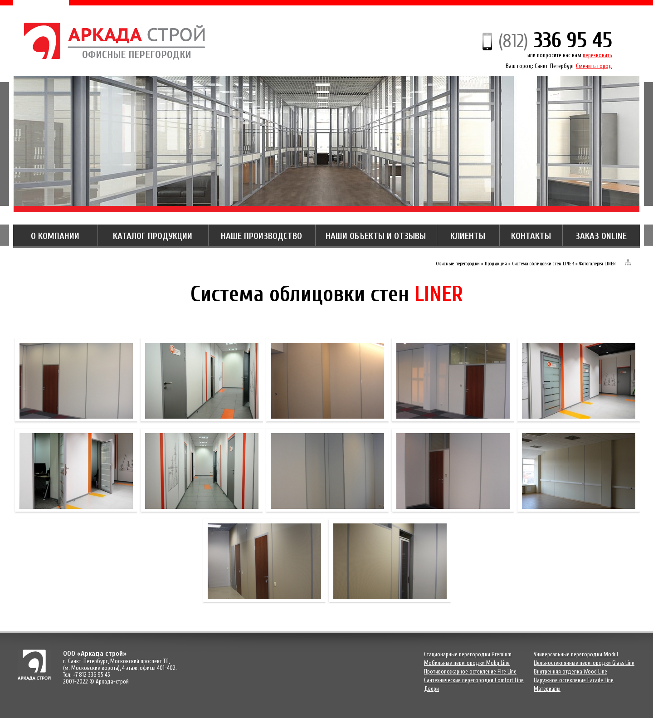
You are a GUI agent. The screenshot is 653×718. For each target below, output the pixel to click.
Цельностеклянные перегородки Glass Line (584, 662)
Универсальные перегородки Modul (576, 654)
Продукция (496, 264)
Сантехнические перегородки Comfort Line (474, 680)
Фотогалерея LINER (597, 264)
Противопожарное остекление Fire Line (470, 671)
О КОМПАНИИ (55, 236)
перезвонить (597, 55)
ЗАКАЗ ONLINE (601, 236)
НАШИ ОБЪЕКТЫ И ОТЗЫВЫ (376, 236)
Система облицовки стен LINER (543, 264)
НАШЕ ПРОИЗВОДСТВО (261, 236)
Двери (431, 688)
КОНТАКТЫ (531, 236)
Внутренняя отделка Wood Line (570, 671)
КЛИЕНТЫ (467, 236)
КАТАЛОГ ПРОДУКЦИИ (152, 236)
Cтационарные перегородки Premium (468, 654)
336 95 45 (555, 40)
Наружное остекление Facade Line (574, 680)
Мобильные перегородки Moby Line (467, 662)
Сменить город (594, 66)
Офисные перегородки (458, 264)
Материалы (547, 688)
